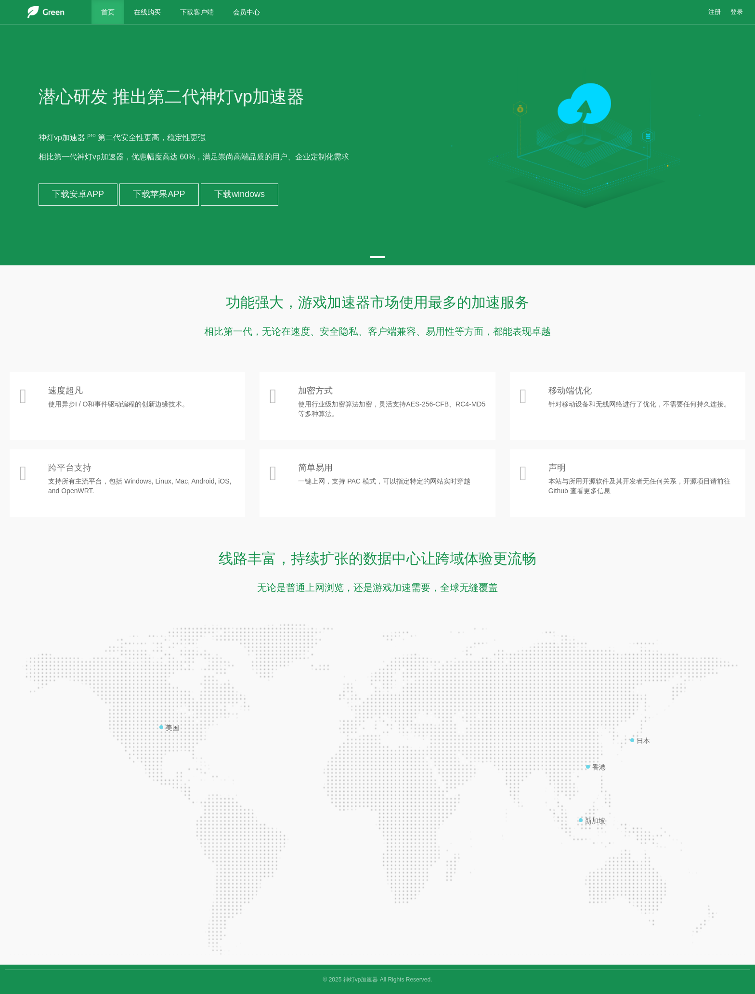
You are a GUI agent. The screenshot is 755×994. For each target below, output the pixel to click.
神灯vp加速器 (360, 979)
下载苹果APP (159, 194)
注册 (714, 12)
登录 (736, 12)
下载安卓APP (78, 194)
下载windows (239, 194)
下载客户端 (197, 12)
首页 (108, 12)
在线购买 (147, 12)
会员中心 (246, 12)
